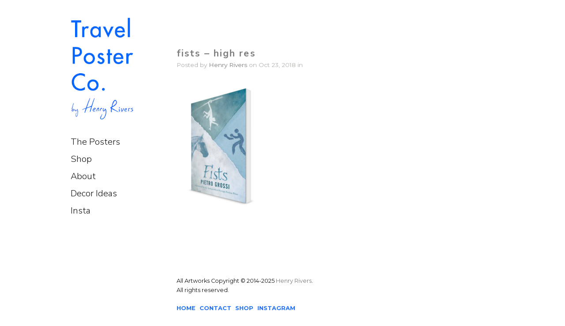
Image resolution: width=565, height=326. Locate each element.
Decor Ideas (94, 193)
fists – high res (216, 53)
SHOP (244, 308)
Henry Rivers (228, 64)
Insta (80, 211)
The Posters (95, 142)
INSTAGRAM (276, 308)
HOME (186, 308)
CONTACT (215, 308)
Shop (81, 159)
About (83, 176)
